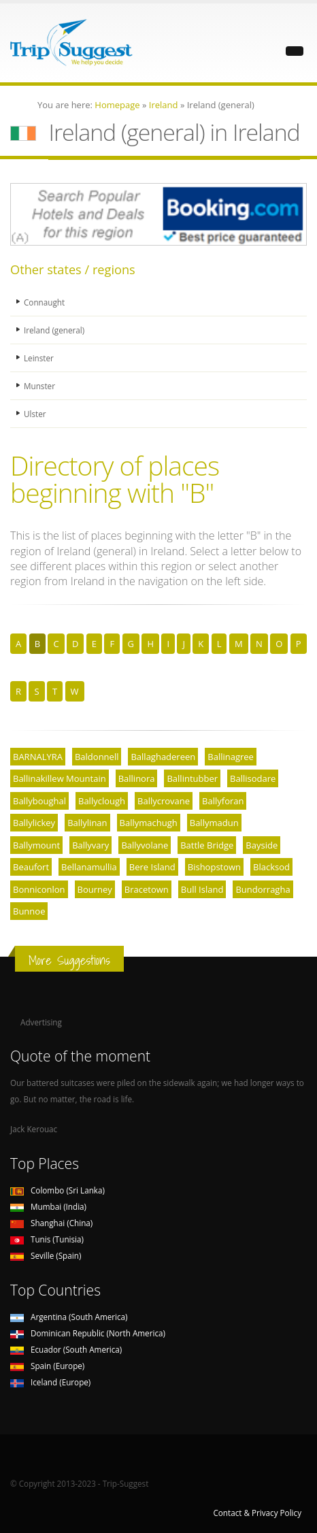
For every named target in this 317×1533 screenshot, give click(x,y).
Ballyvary (90, 845)
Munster (39, 385)
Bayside (262, 845)
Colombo (57, 1190)
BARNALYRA (38, 757)
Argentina (69, 1316)
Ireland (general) (54, 330)
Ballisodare (253, 778)
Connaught (44, 302)
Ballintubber (192, 778)
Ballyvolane (144, 845)
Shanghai (51, 1222)
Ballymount (36, 845)
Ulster (35, 413)
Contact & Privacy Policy (257, 1512)
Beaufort (31, 867)
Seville (45, 1255)
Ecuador (66, 1349)
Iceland (50, 1382)
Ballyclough (101, 801)
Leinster (39, 357)
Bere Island (152, 867)
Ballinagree (230, 757)
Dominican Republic (87, 1333)
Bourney (95, 889)
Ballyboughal (39, 801)
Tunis (47, 1239)
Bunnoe (29, 911)
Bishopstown (214, 867)
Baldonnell (97, 757)
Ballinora (136, 778)
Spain (47, 1365)
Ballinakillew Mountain (59, 778)
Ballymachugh (149, 823)
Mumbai (48, 1206)
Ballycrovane (163, 801)
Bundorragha (262, 889)
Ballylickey (34, 823)
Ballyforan (223, 801)
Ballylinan (87, 823)
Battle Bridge (206, 845)
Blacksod (271, 867)
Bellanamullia (89, 867)
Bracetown (146, 889)
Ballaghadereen (163, 757)
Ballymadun (214, 823)
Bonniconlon (39, 889)
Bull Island (202, 889)
